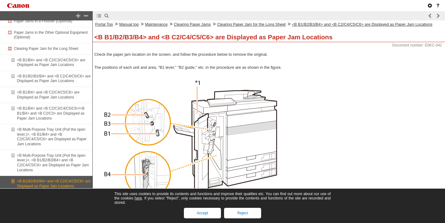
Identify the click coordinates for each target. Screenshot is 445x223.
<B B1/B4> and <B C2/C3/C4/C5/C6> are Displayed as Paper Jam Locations (51, 62)
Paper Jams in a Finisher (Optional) (43, 21)
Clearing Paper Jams (192, 24)
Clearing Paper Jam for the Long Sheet (46, 48)
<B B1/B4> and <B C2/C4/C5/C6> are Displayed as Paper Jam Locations (48, 94)
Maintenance (156, 24)
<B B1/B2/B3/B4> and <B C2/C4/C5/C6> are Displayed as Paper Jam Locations (54, 78)
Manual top (129, 24)
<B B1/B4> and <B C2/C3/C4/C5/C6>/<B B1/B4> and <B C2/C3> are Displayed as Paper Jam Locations (50, 113)
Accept (202, 213)
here (138, 198)
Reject (242, 213)
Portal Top (104, 24)
